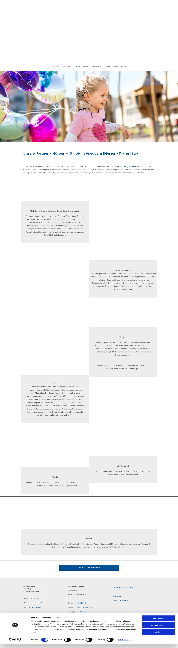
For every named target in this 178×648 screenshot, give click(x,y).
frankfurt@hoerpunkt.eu (85, 607)
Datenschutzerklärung (120, 600)
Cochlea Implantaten (126, 166)
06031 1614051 (36, 599)
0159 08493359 (36, 607)
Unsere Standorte (111, 67)
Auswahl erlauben (158, 557)
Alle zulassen (158, 550)
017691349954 (81, 611)
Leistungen (65, 67)
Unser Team (96, 67)
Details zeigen (124, 572)
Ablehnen (159, 564)
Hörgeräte (72, 170)
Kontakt (124, 67)
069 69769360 (81, 603)
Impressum (117, 596)
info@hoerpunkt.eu (36, 603)
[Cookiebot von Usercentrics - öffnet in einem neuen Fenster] (15, 572)
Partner (77, 67)
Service (86, 67)
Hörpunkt (54, 67)
